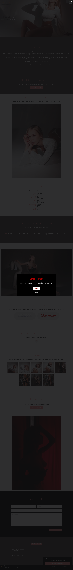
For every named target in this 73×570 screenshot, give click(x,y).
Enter (36, 288)
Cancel (36, 292)
